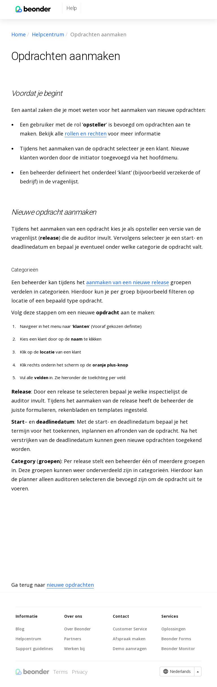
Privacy (79, 671)
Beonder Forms (176, 638)
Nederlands (177, 671)
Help (71, 8)
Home (18, 34)
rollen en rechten (86, 133)
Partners (72, 638)
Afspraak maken (129, 638)
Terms (60, 671)
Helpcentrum (48, 34)
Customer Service (130, 629)
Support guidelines (34, 648)
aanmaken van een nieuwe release (127, 282)
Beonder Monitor (178, 648)
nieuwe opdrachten (70, 584)
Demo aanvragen (130, 648)
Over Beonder (77, 629)
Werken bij (74, 648)
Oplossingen (173, 629)
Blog (20, 629)
